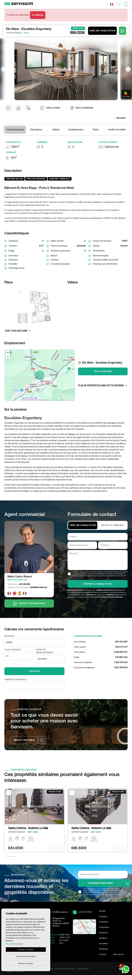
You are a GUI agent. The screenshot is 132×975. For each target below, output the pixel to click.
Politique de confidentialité (96, 574)
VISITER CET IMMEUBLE (112, 525)
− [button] (8, 357)
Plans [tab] (96, 130)
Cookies (9, 972)
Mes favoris (119, 954)
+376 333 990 (18, 584)
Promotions (104, 927)
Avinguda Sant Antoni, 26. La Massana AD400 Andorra (60, 922)
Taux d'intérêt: (12, 650)
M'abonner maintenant (100, 883)
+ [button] (8, 353)
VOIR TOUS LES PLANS (17, 331)
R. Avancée (37, 15)
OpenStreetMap (54, 400)
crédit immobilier (117, 130)
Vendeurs (103, 938)
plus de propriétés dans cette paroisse (102, 385)
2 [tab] (13, 856)
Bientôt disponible (24, 740)
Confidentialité (82, 969)
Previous (3, 69)
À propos (103, 916)
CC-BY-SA (70, 400)
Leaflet (38, 400)
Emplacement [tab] (75, 130)
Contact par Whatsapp (29, 603)
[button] (18, 108)
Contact (102, 954)
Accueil (102, 911)
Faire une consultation (102, 31)
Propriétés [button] (103, 922)
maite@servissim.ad (27, 587)
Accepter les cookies (26, 949)
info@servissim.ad (60, 912)
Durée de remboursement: (45, 651)
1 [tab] (7, 856)
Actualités (103, 944)
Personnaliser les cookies (26, 956)
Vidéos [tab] (56, 130)
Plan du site (19, 972)
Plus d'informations (14, 944)
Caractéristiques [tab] (15, 130)
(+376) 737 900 (85, 912)
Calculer (34, 671)
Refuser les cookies (25, 963)
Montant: (9, 636)
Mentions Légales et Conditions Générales (57, 969)
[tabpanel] (34, 821)
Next (128, 69)
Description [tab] (36, 130)
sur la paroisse (82, 108)
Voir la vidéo (50, 108)
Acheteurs (103, 933)
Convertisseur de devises (88, 636)
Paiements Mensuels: (15, 680)
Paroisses (103, 949)
